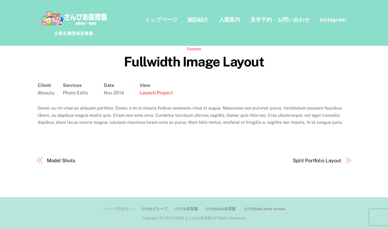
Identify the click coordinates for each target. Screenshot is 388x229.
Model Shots (61, 161)
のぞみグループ (154, 209)
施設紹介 (198, 19)
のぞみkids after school (264, 209)
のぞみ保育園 (186, 209)
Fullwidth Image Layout (194, 62)
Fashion (194, 49)
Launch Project (156, 93)
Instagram (333, 19)
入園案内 (229, 19)
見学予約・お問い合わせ (280, 19)
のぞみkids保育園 (220, 209)
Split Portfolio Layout (317, 161)
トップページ (161, 19)
